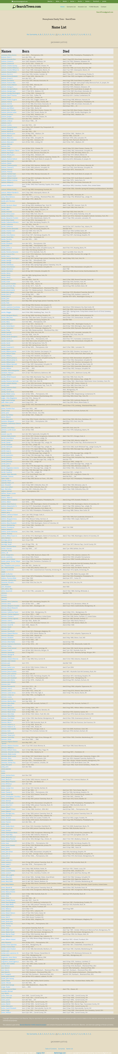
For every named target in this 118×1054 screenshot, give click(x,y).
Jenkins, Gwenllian (7, 508)
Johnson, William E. (7, 748)
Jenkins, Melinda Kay (8, 525)
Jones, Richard (6, 911)
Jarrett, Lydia (5, 466)
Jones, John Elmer (7, 852)
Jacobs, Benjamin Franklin (9, 218)
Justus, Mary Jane (7, 1006)
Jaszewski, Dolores (7, 476)
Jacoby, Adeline (6, 375)
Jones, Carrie (5, 790)
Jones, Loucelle (6, 869)
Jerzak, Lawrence (6, 557)
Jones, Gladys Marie (7, 826)
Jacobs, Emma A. (6, 248)
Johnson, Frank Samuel (8, 648)
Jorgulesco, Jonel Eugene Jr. (10, 962)
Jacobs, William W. (7, 366)
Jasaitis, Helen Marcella (8, 474)
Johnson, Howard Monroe (9, 659)
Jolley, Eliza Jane (6, 765)
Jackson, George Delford (9, 89)
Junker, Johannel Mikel (8, 989)
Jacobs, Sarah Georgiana (9, 337)
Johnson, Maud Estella (8, 710)
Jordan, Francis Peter (8, 947)
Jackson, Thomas (6, 170)
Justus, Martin (5, 1004)
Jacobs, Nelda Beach (8, 326)
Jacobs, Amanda (6, 212)
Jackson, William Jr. (7, 182)
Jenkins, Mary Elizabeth (8, 523)
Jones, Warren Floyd (7, 934)
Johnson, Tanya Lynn (8, 735)
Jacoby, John (5, 385)
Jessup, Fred (5, 563)
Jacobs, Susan (5, 345)
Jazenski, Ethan (6, 481)
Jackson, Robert (6, 157)
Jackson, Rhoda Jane (8, 155)
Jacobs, (3, 203)
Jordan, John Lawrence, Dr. (10, 953)
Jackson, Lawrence (7, 119)
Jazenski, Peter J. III (7, 483)
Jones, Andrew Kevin (8, 775)
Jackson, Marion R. (7, 131)
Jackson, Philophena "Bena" (10, 150)
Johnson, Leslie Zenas (8, 693)
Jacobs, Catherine (7, 226)
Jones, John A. (5, 849)
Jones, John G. (5, 854)
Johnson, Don (5, 629)
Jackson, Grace (6, 97)
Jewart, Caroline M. (7, 570)
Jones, (3, 771)
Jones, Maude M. (6, 887)
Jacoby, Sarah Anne (7, 392)
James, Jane (5, 413)
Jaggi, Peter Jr (5, 405)
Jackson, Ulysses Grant (8, 176)
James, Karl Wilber (7, 415)
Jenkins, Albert (6, 502)
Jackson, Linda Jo (6, 121)
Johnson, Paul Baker (8, 718)
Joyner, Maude (6, 983)
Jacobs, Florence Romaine (9, 252)
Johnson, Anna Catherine (9, 602)
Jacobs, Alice (5, 209)
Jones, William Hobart (8, 939)
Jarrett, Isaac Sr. (6, 453)
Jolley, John (5, 767)
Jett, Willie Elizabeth (7, 568)
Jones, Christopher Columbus (11, 796)
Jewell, (3, 572)
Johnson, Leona (6, 691)
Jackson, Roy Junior (7, 161)
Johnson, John (5, 684)
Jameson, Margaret (7, 421)
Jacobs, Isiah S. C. (7, 279)
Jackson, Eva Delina (7, 80)
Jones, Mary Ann (6, 877)
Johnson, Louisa (6, 697)
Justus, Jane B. (6, 1002)
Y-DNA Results (94, 7)
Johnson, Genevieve (7, 652)
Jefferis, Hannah (6, 491)
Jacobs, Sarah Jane (7, 341)
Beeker (65, 1)
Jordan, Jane (5, 951)
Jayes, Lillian (5, 479)
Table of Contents (51, 1049)
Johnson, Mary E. (6, 705)
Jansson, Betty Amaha (8, 436)
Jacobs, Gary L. (6, 256)
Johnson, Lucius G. (7, 699)
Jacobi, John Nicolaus (8, 201)
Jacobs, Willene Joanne (8, 351)
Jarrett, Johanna (6, 457)
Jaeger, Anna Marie (7, 396)
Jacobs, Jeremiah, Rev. (8, 286)
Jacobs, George (6, 260)
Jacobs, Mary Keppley (8, 320)
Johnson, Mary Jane (7, 708)
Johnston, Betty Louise (8, 754)
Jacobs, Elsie (5, 246)
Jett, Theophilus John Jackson (10, 565)
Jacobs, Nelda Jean (7, 328)
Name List (69, 1049)
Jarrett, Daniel (5, 442)
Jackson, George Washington (10, 93)
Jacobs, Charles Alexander (9, 229)
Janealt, (3, 432)
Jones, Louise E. (6, 873)
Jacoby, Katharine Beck (8, 387)
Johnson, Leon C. (6, 688)
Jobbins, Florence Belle (8, 578)
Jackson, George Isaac (8, 91)
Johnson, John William (8, 682)
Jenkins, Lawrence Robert (9, 515)
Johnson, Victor (6, 739)
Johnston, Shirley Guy (8, 763)
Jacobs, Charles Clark (8, 231)
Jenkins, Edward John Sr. (9, 506)
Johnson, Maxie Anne (8, 712)
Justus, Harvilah (6, 998)
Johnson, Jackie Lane (8, 667)
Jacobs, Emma (6, 250)
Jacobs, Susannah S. (7, 347)
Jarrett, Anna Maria (7, 438)
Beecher (50, 1)
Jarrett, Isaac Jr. (6, 451)
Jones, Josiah (5, 858)
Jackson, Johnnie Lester (8, 112)
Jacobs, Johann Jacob (8, 290)
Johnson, (4, 593)
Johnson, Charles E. (7, 616)
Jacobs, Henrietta (7, 271)
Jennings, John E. (6, 540)
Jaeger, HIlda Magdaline (9, 398)
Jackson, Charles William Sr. (10, 70)
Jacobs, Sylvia (5, 349)
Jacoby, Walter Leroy (8, 394)
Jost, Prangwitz (6, 974)
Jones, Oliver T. (6, 898)
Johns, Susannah (6, 591)
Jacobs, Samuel (6, 332)
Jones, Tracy (5, 928)
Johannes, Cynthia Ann (8, 580)
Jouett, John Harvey (7, 979)
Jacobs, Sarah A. (6, 334)
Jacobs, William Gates (8, 354)
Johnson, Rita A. (6, 722)
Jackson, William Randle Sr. (10, 193)
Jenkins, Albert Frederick (9, 500)
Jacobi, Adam (5, 199)
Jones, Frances (6, 822)
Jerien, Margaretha (7, 555)
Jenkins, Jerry (5, 512)
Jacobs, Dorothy (6, 239)
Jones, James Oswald (8, 845)
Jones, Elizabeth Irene (8, 820)
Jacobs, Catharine (7, 224)
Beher (57, 1)
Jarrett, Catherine (7, 440)
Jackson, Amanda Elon (8, 59)
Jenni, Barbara (6, 538)
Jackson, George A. (7, 87)
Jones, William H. (6, 936)
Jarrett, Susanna (6, 472)
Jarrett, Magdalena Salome (10, 468)
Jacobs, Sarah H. (6, 339)
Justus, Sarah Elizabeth (8, 1008)
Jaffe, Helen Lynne (7, 402)
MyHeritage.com (60, 1053)
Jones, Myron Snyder (8, 890)
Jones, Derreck (6, 801)
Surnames (61, 1049)
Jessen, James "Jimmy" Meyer (10, 561)
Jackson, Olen (5, 146)
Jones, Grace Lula (7, 828)
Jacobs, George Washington (10, 258)
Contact (103, 7)
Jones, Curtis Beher (7, 799)
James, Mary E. (6, 417)
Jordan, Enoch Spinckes (9, 945)
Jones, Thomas (6, 926)
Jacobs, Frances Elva (7, 254)
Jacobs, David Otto (7, 237)
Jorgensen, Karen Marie (9, 957)
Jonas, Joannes (6, 769)
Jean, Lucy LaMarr (7, 487)
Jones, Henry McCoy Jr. (8, 837)
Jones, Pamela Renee (8, 900)
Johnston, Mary (6, 758)
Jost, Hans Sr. (5, 972)
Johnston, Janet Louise (8, 756)
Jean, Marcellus (6, 489)
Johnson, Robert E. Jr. (8, 725)
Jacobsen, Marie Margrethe (10, 371)
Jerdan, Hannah (6, 548)
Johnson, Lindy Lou (7, 695)
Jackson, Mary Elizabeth (9, 140)
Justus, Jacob (5, 1000)
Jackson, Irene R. (6, 102)
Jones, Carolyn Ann (7, 788)
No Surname (32, 34)
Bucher (80, 1)
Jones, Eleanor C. (6, 816)
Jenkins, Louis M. (6, 517)
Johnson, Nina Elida (7, 714)
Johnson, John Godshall (9, 678)
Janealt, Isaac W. (6, 434)
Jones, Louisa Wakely (8, 871)
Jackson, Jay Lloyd (7, 106)
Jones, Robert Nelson (8, 913)
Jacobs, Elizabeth (6, 243)
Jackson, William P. (7, 185)
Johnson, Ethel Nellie (8, 642)
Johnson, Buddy (6, 610)
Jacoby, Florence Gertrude (9, 381)
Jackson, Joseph (6, 117)
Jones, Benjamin (6, 777)
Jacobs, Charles (6, 233)
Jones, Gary (5, 824)
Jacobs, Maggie (6, 312)
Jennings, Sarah (6, 544)
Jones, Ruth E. (5, 917)
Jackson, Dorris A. (7, 74)
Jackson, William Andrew (9, 178)
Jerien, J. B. (4, 553)
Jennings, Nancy (6, 542)
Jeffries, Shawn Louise (8, 493)
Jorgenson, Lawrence (8, 959)
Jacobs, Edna (5, 241)
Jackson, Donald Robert (9, 72)
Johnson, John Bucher (8, 676)
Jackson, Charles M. (7, 64)
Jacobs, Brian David (7, 220)
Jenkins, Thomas (6, 534)
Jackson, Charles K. (7, 61)
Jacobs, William (6, 368)
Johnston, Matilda (7, 760)
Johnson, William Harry (8, 750)
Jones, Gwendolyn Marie (9, 833)
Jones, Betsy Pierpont (8, 782)
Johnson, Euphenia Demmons (11, 644)
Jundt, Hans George (7, 985)
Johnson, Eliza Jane (7, 635)
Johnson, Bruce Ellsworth (9, 608)
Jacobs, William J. (6, 356)
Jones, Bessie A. (6, 779)
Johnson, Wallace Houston (9, 746)
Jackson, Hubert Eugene (9, 100)
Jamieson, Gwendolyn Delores (11, 423)
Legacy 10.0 (40, 1053)
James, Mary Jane (7, 419)
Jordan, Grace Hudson (8, 949)
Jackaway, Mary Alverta (8, 55)
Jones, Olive (5, 896)
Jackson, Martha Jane (8, 134)
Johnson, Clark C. (6, 621)
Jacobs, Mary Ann (7, 317)
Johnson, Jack (5, 663)
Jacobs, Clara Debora (8, 235)
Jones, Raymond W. (7, 907)
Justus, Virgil (5, 1010)
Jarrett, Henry (5, 449)
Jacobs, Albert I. (6, 207)
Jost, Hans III (5, 968)
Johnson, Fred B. (6, 650)
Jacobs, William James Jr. (9, 358)
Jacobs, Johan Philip (7, 288)
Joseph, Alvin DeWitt (8, 964)
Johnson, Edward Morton (9, 633)
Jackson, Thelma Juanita (9, 165)
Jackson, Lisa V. (6, 123)
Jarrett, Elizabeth (6, 445)
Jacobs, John (5, 299)
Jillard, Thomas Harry (8, 576)
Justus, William (6, 1012)
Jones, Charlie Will (7, 794)
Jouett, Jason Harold (7, 976)
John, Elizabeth (6, 587)
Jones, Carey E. (6, 786)
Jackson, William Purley (8, 189)
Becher (72, 1)
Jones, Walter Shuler (8, 932)
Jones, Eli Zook (6, 818)
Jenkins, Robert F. (7, 529)
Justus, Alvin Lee (6, 995)
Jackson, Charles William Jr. (10, 68)
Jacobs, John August (7, 292)
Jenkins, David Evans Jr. (8, 504)
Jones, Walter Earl (7, 930)
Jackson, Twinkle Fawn (8, 174)
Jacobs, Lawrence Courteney (10, 307)
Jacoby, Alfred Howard (8, 377)
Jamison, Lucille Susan (8, 430)
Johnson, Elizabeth (7, 638)
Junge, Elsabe (5, 987)
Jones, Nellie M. (6, 894)
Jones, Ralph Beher (7, 904)
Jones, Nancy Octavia (8, 892)
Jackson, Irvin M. (6, 104)
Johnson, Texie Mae (7, 737)
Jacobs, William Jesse (8, 362)
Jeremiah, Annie (6, 551)
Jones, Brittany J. (6, 784)
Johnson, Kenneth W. (8, 686)
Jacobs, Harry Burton (8, 267)
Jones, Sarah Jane (7, 921)
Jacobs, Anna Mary (7, 216)
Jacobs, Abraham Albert (9, 205)
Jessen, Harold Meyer (8, 559)
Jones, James (5, 847)
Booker (87, 1)
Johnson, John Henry (8, 680)
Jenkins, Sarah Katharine (9, 532)
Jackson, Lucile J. (6, 125)
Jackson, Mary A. (6, 136)
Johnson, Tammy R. (7, 733)
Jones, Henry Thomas (8, 839)
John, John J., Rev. (7, 589)
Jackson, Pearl (5, 148)
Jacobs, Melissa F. (7, 324)
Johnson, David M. (7, 625)
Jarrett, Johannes (6, 462)
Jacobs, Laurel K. (6, 305)
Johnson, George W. (7, 655)
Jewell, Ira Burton (7, 574)
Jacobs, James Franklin (8, 284)
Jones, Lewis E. (6, 864)
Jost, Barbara (5, 966)
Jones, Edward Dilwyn (8, 809)
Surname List (71, 7)
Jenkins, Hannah (6, 510)
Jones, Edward (6, 811)
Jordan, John (5, 955)
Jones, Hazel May (6, 835)
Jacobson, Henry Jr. (7, 373)
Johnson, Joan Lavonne (8, 674)
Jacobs (104, 1)
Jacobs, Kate (5, 303)
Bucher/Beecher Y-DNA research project (33, 1025)
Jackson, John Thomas (8, 110)
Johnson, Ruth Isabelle (8, 729)
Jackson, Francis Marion (9, 85)
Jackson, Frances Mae (8, 83)
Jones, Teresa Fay (7, 924)
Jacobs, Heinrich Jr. (7, 269)
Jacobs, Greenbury (7, 265)
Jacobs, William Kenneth (9, 364)
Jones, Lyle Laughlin (7, 875)
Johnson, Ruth (6, 731)
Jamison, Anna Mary (7, 428)
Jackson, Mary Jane (7, 142)
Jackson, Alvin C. (6, 57)
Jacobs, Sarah (5, 343)
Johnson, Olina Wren (8, 716)
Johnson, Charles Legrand (9, 618)
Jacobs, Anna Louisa (7, 214)
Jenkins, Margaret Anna (9, 519)
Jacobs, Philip (5, 330)
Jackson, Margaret (7, 129)
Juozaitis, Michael (7, 991)
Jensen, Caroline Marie (8, 546)
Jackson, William (6, 195)
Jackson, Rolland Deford (9, 159)
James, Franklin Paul (8, 409)
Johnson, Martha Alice (8, 701)
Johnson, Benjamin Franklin (10, 606)
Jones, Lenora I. (6, 862)
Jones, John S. (5, 856)
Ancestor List (82, 7)
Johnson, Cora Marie (8, 623)
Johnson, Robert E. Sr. (8, 727)
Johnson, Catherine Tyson (9, 612)
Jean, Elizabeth (6, 485)
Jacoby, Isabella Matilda (9, 383)
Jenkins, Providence (7, 527)
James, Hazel (5, 411)
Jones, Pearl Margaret (8, 902)
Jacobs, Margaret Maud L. (9, 315)
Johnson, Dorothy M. (8, 631)
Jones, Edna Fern (6, 805)
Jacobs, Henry (5, 273)
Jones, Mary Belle (7, 879)
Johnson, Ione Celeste (8, 661)
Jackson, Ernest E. (7, 78)
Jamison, (4, 425)
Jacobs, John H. (6, 294)
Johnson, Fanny (6, 646)
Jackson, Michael (6, 144)
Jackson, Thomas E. (7, 167)
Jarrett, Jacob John (7, 455)
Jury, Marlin (5, 993)
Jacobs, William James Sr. (9, 360)
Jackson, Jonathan (7, 114)
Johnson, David (6, 627)
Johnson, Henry (6, 657)
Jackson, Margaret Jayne (9, 127)
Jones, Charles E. (6, 792)
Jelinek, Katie (5, 495)
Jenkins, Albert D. (7, 498)
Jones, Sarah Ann (6, 919)
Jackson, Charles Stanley (9, 66)
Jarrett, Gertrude (6, 447)
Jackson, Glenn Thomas (9, 95)
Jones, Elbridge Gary (8, 813)
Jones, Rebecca (6, 909)
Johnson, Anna (6, 604)
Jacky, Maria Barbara (8, 197)
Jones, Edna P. (6, 807)
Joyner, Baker (5, 981)
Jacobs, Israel (5, 282)
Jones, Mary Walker (7, 884)
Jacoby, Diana (5, 379)
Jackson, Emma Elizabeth (9, 76)
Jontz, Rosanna (6, 942)
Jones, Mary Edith (7, 881)
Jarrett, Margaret (6, 470)
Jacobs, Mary (5, 322)
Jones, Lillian (5, 866)
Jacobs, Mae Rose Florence (10, 309)
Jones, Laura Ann (6, 860)
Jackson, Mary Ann (7, 138)
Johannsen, (5, 585)
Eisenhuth (96, 1)
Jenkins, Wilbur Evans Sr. (9, 536)
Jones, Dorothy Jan (7, 803)
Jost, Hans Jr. (5, 970)
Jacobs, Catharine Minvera (9, 222)
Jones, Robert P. (6, 915)
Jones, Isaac (5, 843)
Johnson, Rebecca (7, 720)
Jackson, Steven (6, 163)
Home (62, 7)
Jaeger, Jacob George (8, 400)
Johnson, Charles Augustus (10, 614)
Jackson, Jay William (7, 108)
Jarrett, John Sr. (6, 464)
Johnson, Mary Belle (7, 703)
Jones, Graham (6, 830)
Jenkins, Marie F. (6, 521)
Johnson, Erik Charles (8, 640)
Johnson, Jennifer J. (7, 669)
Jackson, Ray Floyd (7, 153)
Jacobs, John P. (6, 296)
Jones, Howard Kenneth (9, 841)
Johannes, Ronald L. (7, 582)
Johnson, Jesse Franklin (8, 672)
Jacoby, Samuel (6, 390)
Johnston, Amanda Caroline (10, 752)
